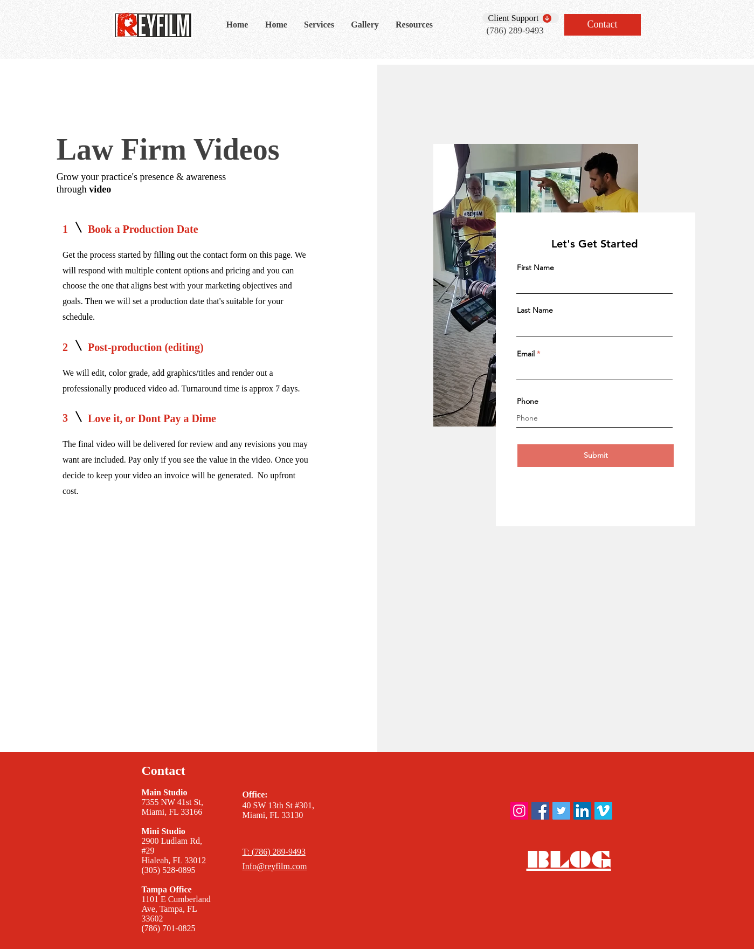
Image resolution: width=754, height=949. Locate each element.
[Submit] (595, 455)
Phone (527, 401)
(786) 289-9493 (515, 30)
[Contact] (602, 25)
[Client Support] (520, 18)
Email (526, 353)
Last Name (535, 310)
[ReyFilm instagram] (519, 811)
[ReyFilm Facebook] (540, 811)
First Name (535, 267)
